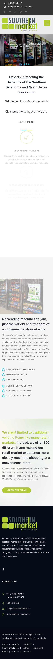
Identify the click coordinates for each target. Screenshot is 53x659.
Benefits (15, 644)
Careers (15, 651)
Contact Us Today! (17, 490)
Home (5, 644)
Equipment (38, 648)
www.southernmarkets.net (18, 614)
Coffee (26, 648)
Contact (26, 651)
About (5, 651)
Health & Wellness (10, 648)
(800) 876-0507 (15, 3)
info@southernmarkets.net (20, 6)
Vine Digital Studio (38, 638)
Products (27, 644)
